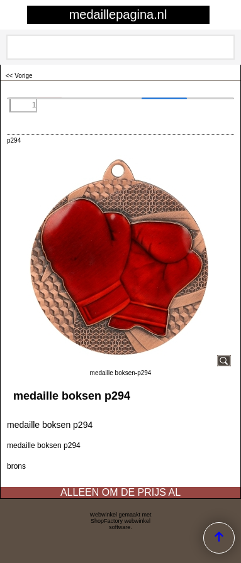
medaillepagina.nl (118, 14)
